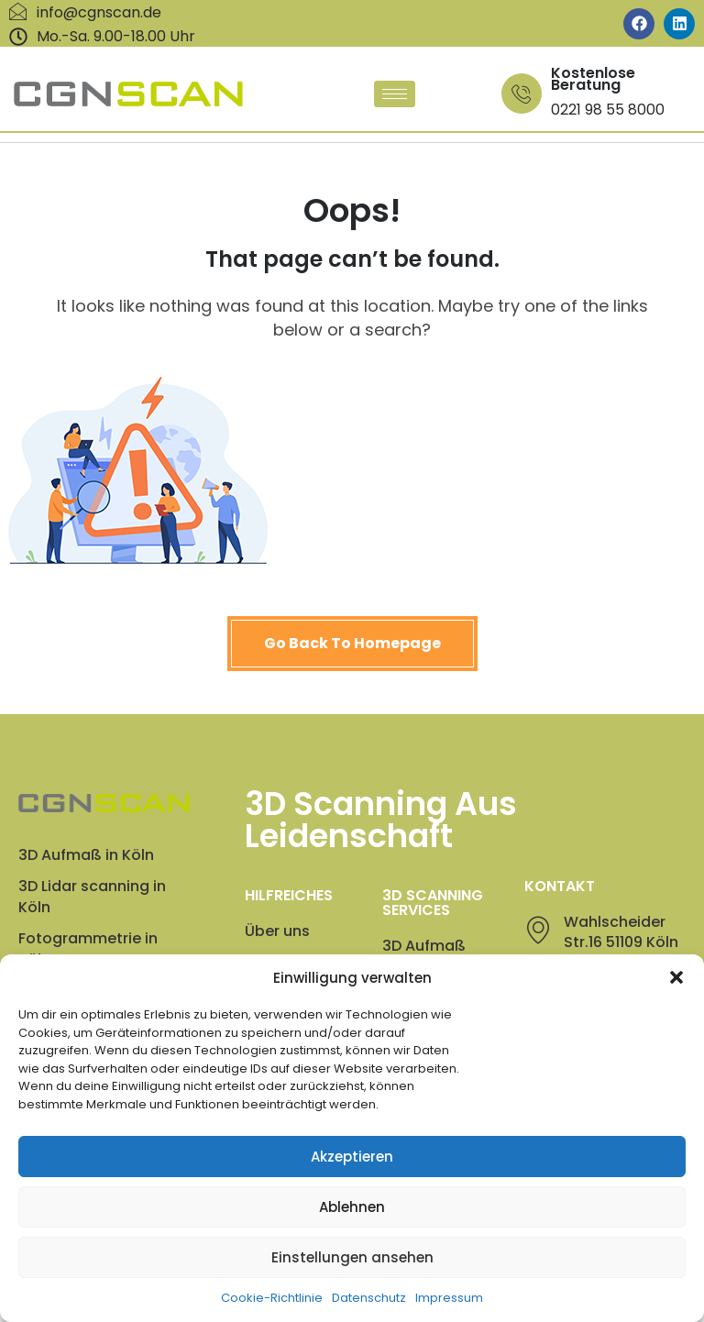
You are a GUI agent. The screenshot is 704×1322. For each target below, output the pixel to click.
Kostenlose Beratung (593, 78)
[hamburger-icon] (394, 94)
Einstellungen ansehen (352, 1283)
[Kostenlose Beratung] (521, 93)
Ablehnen (352, 1232)
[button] (676, 1004)
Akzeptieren (352, 1182)
